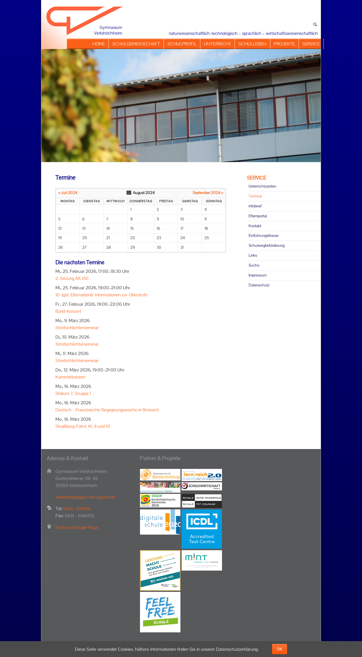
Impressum (257, 275)
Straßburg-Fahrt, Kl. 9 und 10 (82, 426)
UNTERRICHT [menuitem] (217, 44)
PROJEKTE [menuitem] (284, 44)
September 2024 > (208, 192)
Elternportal (258, 215)
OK (279, 649)
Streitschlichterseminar (77, 328)
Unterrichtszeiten (262, 186)
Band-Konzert (68, 311)
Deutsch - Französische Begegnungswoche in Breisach (107, 410)
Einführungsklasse (264, 235)
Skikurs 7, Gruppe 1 (73, 393)
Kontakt (255, 225)
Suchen (315, 24)
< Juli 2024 (67, 192)
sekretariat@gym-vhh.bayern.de (85, 497)
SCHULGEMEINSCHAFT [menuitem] (136, 44)
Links (253, 255)
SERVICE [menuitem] (311, 44)
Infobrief (255, 206)
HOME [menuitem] (98, 44)
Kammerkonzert (70, 377)
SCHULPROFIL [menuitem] (182, 44)
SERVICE (256, 178)
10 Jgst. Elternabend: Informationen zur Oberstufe (101, 295)
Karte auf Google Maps (76, 527)
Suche (254, 265)
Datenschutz (259, 285)
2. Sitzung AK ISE (72, 278)
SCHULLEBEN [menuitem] (252, 44)
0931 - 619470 (76, 509)
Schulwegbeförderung (267, 245)
